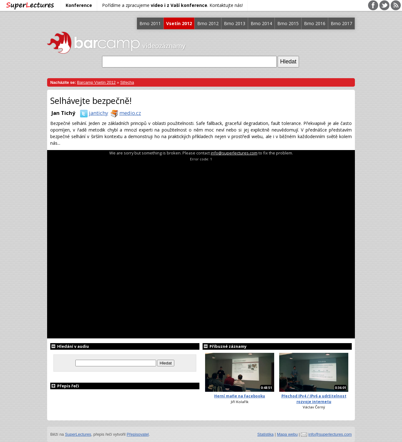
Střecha (127, 82)
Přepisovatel (138, 434)
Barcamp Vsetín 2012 (96, 82)
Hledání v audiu (69, 346)
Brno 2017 (341, 23)
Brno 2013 (234, 23)
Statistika (265, 434)
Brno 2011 (150, 23)
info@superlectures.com (234, 153)
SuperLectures (78, 434)
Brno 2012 (208, 23)
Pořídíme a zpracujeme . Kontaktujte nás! (172, 5)
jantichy (93, 112)
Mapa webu (287, 434)
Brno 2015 (288, 23)
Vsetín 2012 (179, 23)
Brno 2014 (261, 23)
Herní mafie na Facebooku (239, 396)
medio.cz (124, 112)
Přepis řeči (64, 386)
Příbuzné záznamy (225, 346)
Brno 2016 (314, 23)
